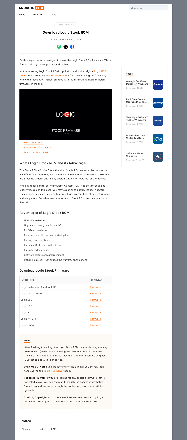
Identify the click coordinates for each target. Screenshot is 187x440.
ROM (53, 429)
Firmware (69, 25)
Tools (53, 14)
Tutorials (37, 14)
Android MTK (31, 8)
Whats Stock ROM (34, 142)
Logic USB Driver (54, 371)
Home (22, 14)
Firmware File (59, 75)
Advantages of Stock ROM (38, 147)
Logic (41, 429)
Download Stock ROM (36, 152)
